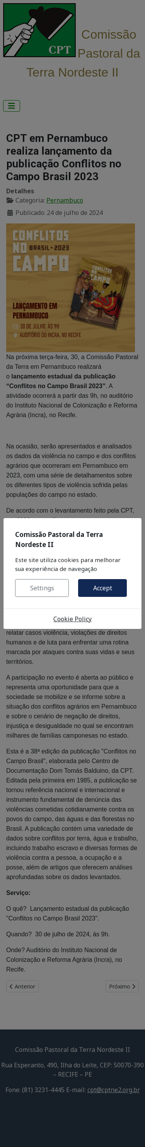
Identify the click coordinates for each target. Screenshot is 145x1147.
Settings (42, 588)
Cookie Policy (72, 619)
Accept (102, 588)
